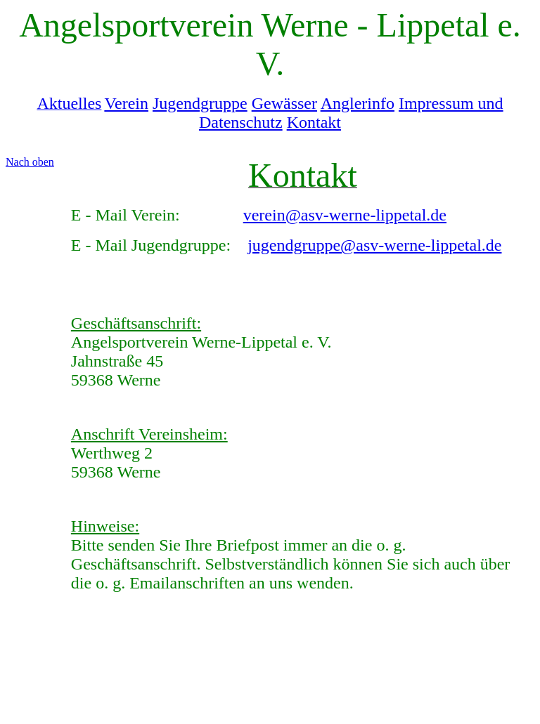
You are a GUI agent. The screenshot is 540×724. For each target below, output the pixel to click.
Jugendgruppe (200, 103)
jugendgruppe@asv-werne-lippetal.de (374, 245)
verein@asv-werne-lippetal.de (344, 215)
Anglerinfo (357, 103)
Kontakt (314, 122)
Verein (126, 103)
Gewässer (284, 103)
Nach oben (30, 162)
